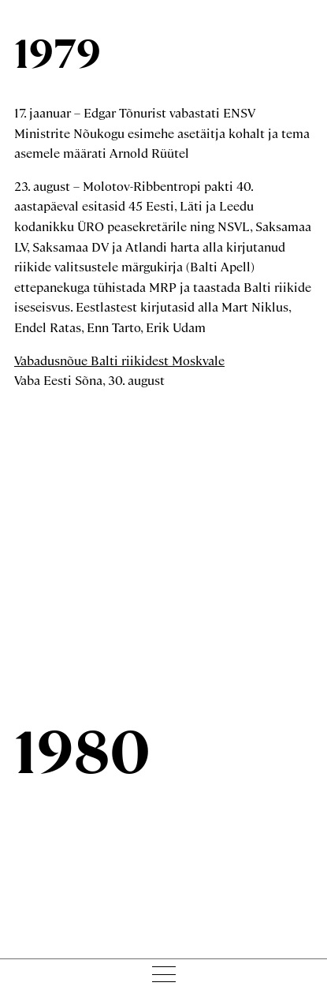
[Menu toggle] (163, 974)
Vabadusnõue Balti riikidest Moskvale (119, 360)
